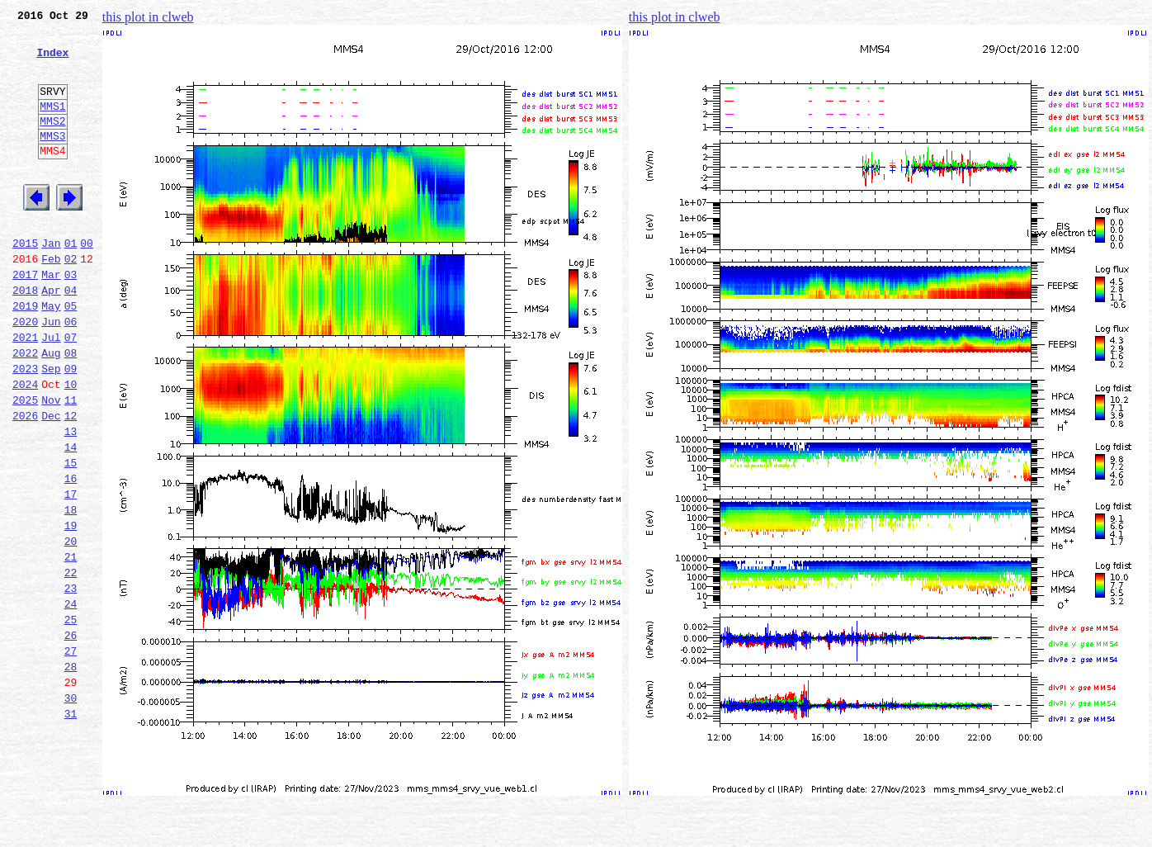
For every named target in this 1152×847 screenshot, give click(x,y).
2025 (25, 464)
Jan (50, 282)
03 (71, 318)
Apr (50, 336)
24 (71, 700)
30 (71, 809)
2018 (25, 336)
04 (71, 336)
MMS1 (52, 125)
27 (71, 754)
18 (71, 591)
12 (71, 482)
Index (52, 61)
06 (71, 373)
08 (71, 409)
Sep (50, 427)
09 (71, 427)
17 (71, 572)
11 (71, 464)
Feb (50, 300)
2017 (25, 318)
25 (71, 718)
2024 (25, 445)
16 (71, 554)
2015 (25, 282)
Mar (50, 318)
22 (71, 663)
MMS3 (52, 160)
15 (71, 536)
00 (86, 282)
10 (71, 445)
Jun (50, 373)
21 (71, 645)
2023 (25, 427)
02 (71, 300)
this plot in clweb (148, 17)
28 (71, 772)
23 (71, 681)
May (50, 355)
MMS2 (52, 142)
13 (71, 500)
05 (71, 355)
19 (71, 609)
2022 (25, 409)
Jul (50, 391)
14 (71, 518)
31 (71, 827)
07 (71, 391)
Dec (50, 482)
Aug (50, 409)
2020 (25, 373)
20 (71, 627)
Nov (50, 464)
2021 (25, 391)
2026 (25, 482)
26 (71, 736)
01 (71, 282)
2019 (25, 355)
